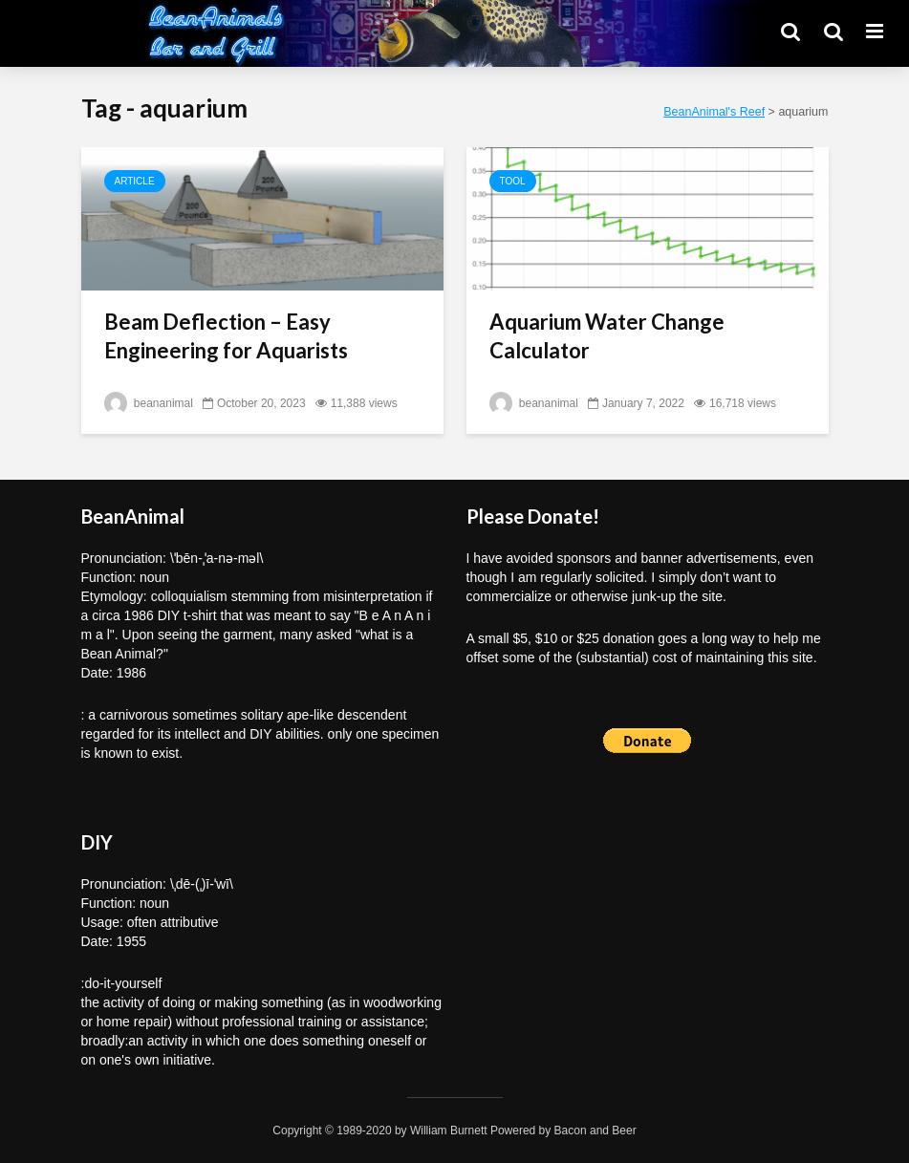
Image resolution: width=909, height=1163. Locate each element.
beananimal (148, 403)
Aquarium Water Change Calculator (607, 336)
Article (135, 181)
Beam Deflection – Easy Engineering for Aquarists (226, 336)
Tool (513, 181)
